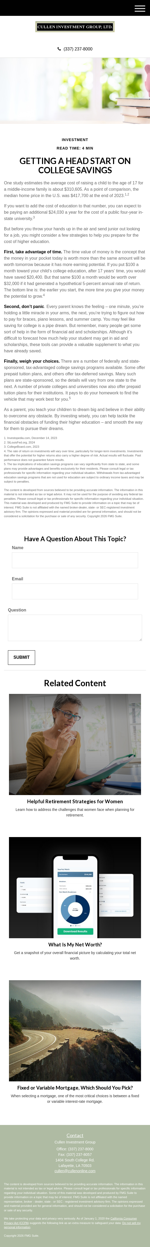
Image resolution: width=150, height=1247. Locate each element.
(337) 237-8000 (75, 49)
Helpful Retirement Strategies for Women (75, 801)
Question (17, 610)
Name (18, 547)
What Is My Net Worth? (75, 944)
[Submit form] (21, 657)
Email (17, 579)
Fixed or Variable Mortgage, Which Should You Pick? (75, 1088)
